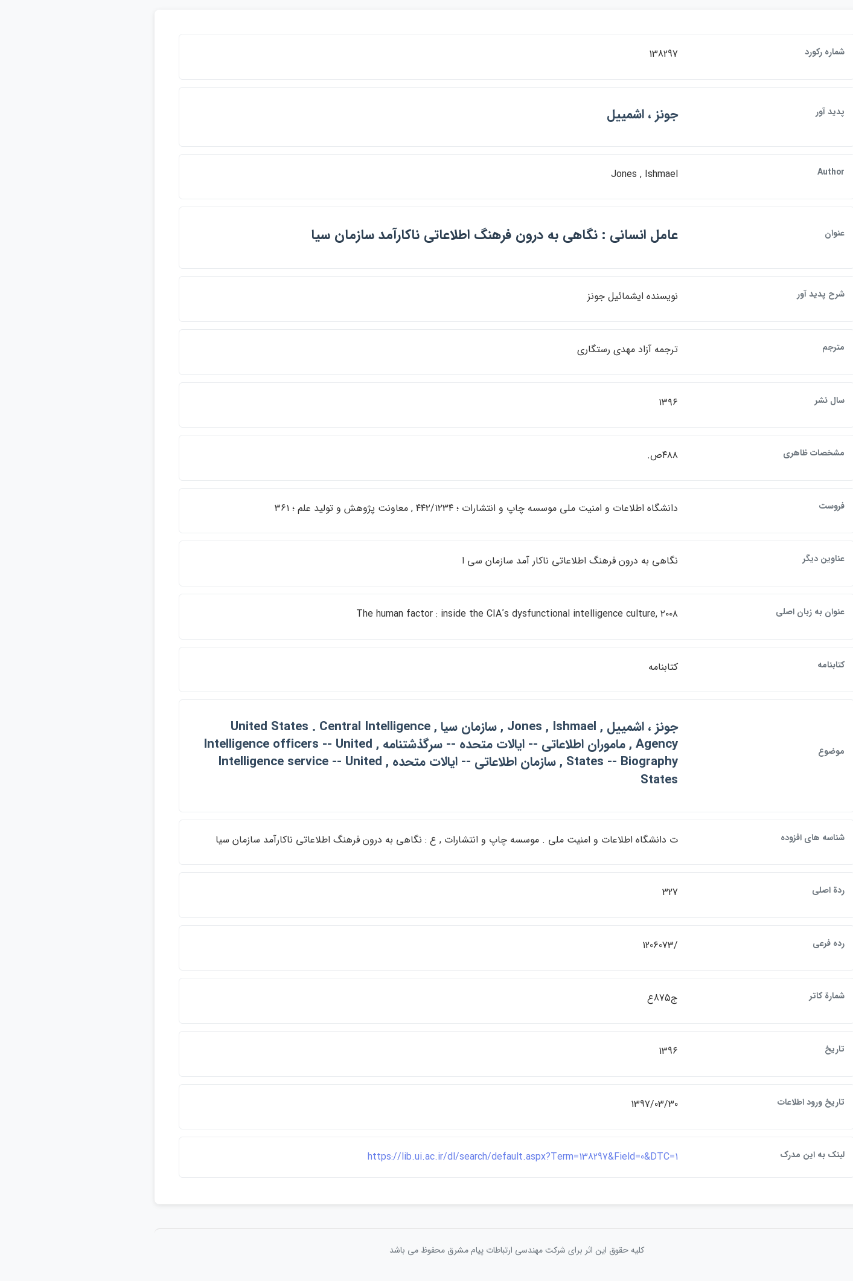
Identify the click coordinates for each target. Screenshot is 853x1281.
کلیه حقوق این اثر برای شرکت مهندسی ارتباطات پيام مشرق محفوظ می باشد (426, 1250)
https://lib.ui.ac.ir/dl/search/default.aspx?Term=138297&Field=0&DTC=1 (433, 1156)
